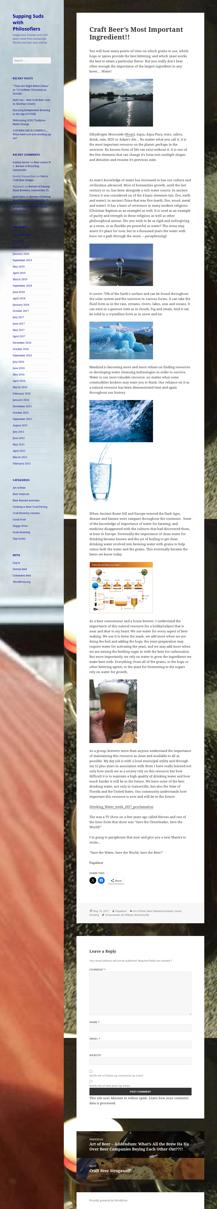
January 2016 (21, 400)
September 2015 (22, 419)
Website (95, 1055)
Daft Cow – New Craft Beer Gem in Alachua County (31, 102)
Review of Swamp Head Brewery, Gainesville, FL (31, 188)
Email (94, 1038)
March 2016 (20, 387)
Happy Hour (20, 526)
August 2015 (20, 425)
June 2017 (19, 323)
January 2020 (21, 254)
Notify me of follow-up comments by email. (116, 1075)
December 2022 (22, 235)
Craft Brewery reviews (26, 513)
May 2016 (19, 374)
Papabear (121, 911)
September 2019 (22, 260)
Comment (97, 969)
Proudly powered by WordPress (108, 1200)
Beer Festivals (21, 494)
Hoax (130, 134)
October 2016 (21, 349)
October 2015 (21, 412)
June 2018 (19, 292)
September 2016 (22, 355)
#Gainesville (142, 915)
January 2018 (21, 305)
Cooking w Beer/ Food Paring (30, 507)
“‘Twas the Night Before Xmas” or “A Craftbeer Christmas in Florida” (31, 89)
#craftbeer (127, 915)
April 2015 (19, 451)
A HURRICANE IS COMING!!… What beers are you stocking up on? (32, 134)
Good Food (19, 519)
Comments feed (22, 575)
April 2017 (19, 336)
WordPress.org (21, 582)
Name (94, 1022)
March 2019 (20, 279)
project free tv (21, 207)
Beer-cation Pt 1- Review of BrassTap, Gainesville (32, 166)
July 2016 (18, 362)
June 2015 (19, 438)
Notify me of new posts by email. (110, 1086)
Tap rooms (19, 538)
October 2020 (21, 247)
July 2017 (18, 317)
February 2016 (22, 393)
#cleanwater (112, 915)
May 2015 (19, 444)
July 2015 (18, 432)
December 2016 (22, 342)
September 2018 (22, 285)
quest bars (19, 196)
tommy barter (21, 162)
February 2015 (22, 463)
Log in (16, 563)
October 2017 (21, 311)
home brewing (21, 532)
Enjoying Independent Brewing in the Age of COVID (31, 112)
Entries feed (20, 569)
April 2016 (19, 381)
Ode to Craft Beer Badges (30, 178)
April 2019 (19, 273)
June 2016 (19, 368)
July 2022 (18, 241)
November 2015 (22, 406)
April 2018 (19, 298)
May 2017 (19, 330)
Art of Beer (19, 487)
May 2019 (19, 266)
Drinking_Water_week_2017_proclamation (121, 807)
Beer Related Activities (26, 500)
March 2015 (20, 457)
